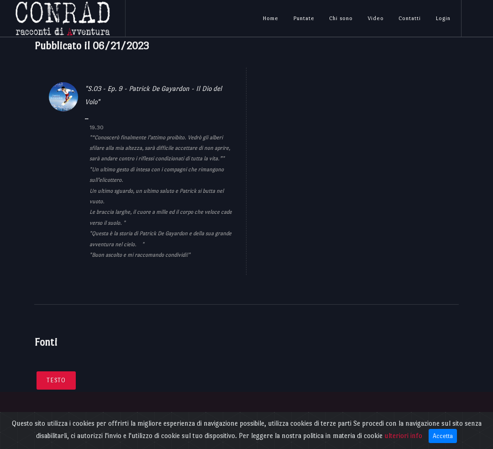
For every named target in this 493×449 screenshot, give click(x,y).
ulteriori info (403, 435)
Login (443, 18)
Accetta (443, 436)
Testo (56, 380)
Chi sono (341, 18)
